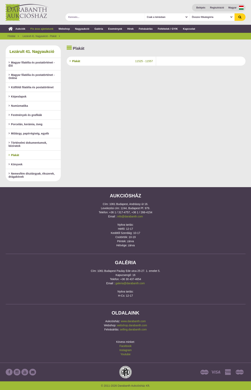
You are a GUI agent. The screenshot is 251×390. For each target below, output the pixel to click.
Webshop (64, 28)
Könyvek (16, 164)
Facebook (125, 346)
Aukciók (16, 28)
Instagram (125, 350)
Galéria (98, 28)
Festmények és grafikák (25, 115)
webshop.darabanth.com (132, 325)
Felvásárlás (146, 28)
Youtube (126, 354)
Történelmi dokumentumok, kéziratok (28, 144)
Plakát (14, 155)
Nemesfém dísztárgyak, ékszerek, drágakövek (32, 175)
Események (115, 28)
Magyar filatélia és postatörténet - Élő (32, 64)
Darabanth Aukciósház (27, 12)
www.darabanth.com (133, 321)
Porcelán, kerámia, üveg (26, 124)
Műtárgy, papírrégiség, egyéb (29, 133)
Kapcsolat (189, 28)
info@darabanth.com (130, 216)
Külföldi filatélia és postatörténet (31, 87)
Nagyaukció (82, 28)
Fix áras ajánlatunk (41, 28)
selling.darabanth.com (133, 329)
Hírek (130, 28)
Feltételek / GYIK (168, 28)
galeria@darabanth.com (130, 283)
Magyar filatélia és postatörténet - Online (32, 76)
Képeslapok (17, 96)
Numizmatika (18, 105)
